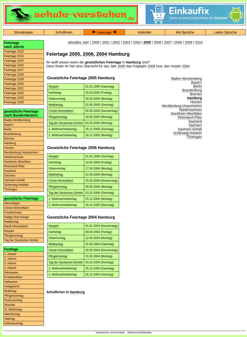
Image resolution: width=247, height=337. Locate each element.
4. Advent (10, 268)
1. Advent (10, 254)
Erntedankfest (13, 277)
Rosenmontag (13, 300)
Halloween (11, 282)
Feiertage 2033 (14, 97)
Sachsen (10, 175)
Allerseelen (11, 272)
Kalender (144, 32)
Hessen (9, 148)
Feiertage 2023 (14, 51)
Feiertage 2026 (14, 65)
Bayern (8, 124)
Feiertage (104, 33)
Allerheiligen (12, 203)
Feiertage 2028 (14, 74)
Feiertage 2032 (14, 93)
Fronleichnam (13, 212)
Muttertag (10, 291)
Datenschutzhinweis (139, 332)
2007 (168, 42)
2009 (188, 42)
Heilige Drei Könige (16, 217)
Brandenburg (12, 134)
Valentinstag (12, 314)
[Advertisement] (225, 113)
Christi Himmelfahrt (16, 208)
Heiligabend (11, 286)
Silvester (9, 305)
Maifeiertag (11, 221)
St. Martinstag (13, 309)
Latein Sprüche (225, 32)
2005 (74, 54)
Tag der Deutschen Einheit (21, 240)
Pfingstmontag (13, 235)
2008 (178, 42)
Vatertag (9, 318)
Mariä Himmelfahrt (16, 226)
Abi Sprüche (185, 32)
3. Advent (10, 263)
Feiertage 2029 (14, 79)
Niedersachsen (14, 157)
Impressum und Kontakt (110, 332)
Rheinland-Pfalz (14, 166)
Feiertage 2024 (14, 56)
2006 (157, 42)
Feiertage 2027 (14, 70)
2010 (199, 42)
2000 (95, 42)
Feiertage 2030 (14, 84)
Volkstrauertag (13, 323)
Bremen (9, 138)
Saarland (10, 171)
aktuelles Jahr (78, 42)
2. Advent (10, 258)
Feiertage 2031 (14, 88)
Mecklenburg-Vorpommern (21, 152)
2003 (126, 42)
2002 (116, 42)
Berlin (8, 129)
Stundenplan (23, 32)
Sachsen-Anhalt (14, 180)
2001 (106, 42)
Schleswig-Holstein (16, 184)
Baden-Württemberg (17, 120)
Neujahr (9, 231)
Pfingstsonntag (13, 295)
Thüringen (10, 189)
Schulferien (63, 32)
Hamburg (10, 143)
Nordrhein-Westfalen (17, 161)
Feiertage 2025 (14, 60)
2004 (136, 42)
